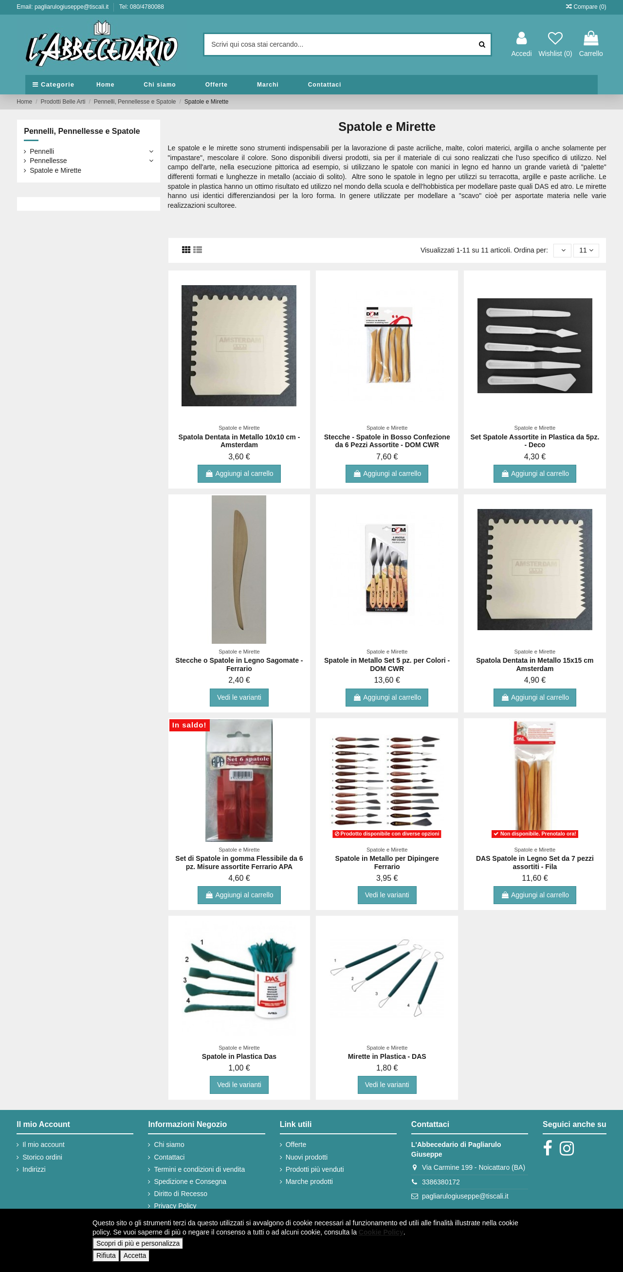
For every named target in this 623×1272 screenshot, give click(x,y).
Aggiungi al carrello (239, 473)
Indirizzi (33, 1169)
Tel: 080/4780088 (141, 6)
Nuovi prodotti (307, 1157)
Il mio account (43, 1144)
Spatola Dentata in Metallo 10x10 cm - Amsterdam (239, 441)
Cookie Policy (381, 1232)
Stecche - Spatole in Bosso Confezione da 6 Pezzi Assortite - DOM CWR (387, 441)
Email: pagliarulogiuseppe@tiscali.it (63, 6)
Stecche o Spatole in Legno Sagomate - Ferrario (239, 664)
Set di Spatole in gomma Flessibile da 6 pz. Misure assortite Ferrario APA (239, 862)
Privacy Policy (175, 1206)
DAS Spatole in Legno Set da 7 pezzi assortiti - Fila (535, 862)
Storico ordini (42, 1157)
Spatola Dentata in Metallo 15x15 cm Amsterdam (534, 664)
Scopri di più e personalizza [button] (138, 1243)
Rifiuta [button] (106, 1255)
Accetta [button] (135, 1255)
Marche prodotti (309, 1181)
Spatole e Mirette (55, 170)
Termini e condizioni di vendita (199, 1169)
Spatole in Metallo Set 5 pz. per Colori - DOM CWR (387, 664)
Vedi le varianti (239, 697)
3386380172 (441, 1182)
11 (586, 250)
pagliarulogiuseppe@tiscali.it (465, 1196)
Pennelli (42, 151)
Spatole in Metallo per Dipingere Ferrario (387, 862)
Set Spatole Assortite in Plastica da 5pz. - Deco (534, 441)
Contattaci (169, 1157)
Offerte (296, 1144)
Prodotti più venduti (315, 1169)
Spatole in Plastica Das (239, 1056)
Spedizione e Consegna (190, 1181)
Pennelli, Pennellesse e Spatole (82, 131)
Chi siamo (169, 1144)
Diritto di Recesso (180, 1194)
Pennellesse (48, 160)
